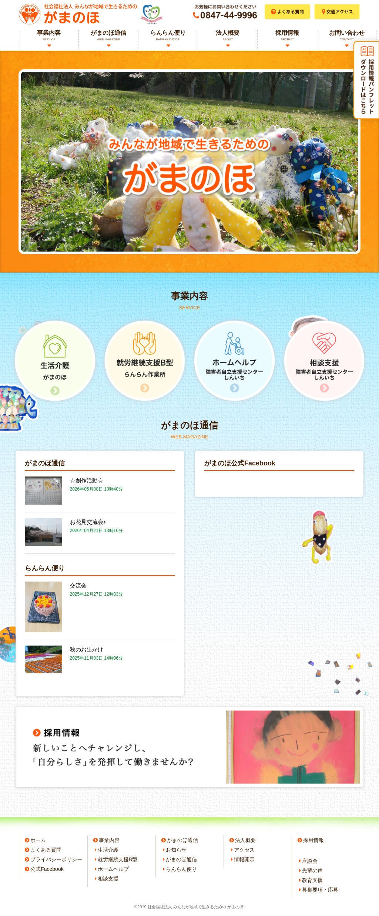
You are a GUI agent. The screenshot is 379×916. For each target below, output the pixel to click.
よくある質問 (45, 850)
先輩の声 (312, 870)
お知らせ (176, 850)
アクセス (244, 850)
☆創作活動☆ (86, 480)
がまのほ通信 (108, 35)
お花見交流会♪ (88, 522)
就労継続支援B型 (117, 859)
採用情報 (287, 35)
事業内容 (48, 35)
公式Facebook (46, 869)
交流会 (78, 585)
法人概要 (227, 35)
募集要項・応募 (320, 890)
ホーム (38, 840)
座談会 (310, 861)
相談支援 (108, 879)
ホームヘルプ (113, 869)
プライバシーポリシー (56, 859)
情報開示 (244, 859)
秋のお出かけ (86, 649)
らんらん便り (168, 35)
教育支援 (312, 880)
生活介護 (108, 850)
